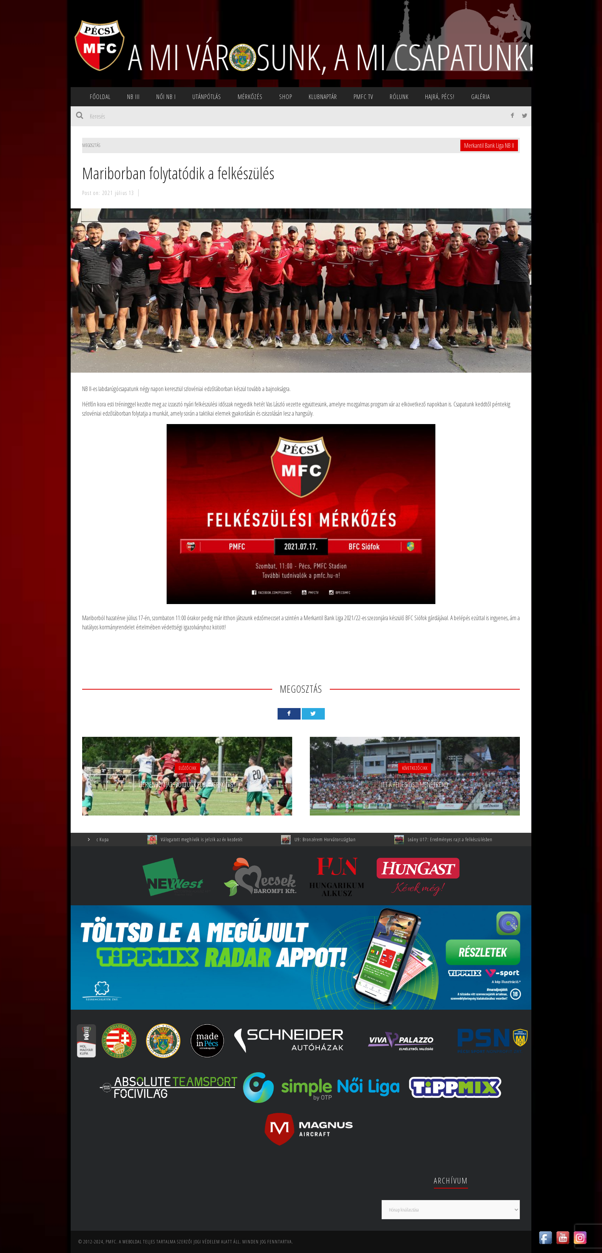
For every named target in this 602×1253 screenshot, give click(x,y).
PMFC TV (363, 96)
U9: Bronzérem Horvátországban (334, 839)
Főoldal (100, 96)
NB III (133, 96)
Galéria (480, 96)
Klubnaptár (323, 96)
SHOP (285, 96)
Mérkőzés (250, 96)
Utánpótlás (206, 96)
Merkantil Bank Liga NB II (489, 145)
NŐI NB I (166, 96)
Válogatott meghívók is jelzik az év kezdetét (210, 839)
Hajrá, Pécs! (440, 96)
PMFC (111, 1241)
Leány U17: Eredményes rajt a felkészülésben (459, 839)
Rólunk (399, 96)
